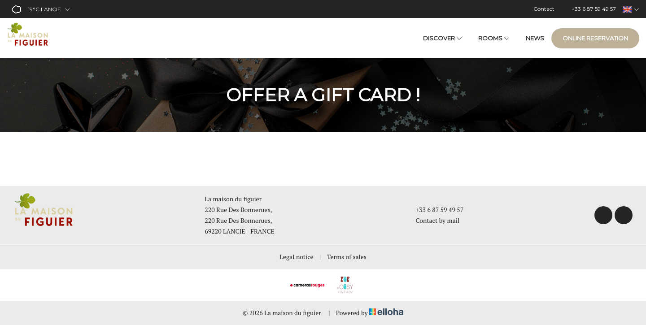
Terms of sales (347, 256)
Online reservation (595, 38)
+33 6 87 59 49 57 (435, 209)
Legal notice (296, 256)
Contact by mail (433, 220)
